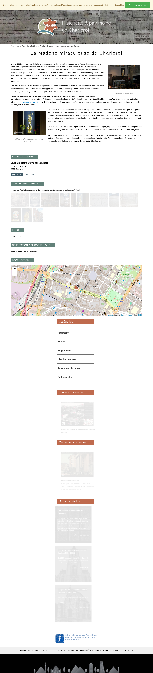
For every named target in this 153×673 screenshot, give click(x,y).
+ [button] (15, 269)
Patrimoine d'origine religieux (41, 46)
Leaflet (110, 315)
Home (18, 46)
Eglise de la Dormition (31, 102)
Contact (23, 650)
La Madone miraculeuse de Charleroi (67, 46)
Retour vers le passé (68, 368)
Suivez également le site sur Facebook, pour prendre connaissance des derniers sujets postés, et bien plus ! (81, 637)
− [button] (15, 273)
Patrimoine (26, 46)
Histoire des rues (66, 359)
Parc (32, 175)
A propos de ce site (36, 650)
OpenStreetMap (126, 315)
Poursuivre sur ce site (137, 5)
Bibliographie (64, 377)
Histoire (61, 341)
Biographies (64, 350)
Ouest (25, 175)
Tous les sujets (52, 650)
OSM (140, 315)
